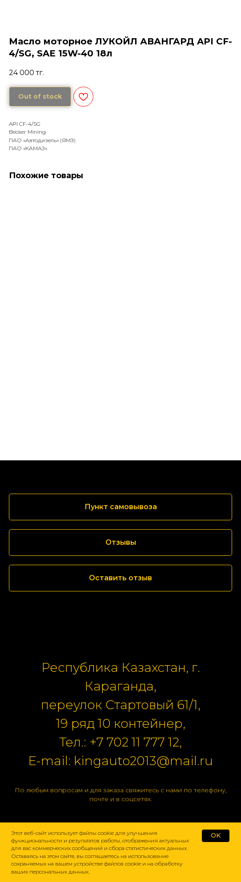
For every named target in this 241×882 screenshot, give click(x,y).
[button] (120, 542)
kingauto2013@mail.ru (143, 760)
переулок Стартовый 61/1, (121, 704)
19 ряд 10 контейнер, (120, 723)
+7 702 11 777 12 (134, 742)
